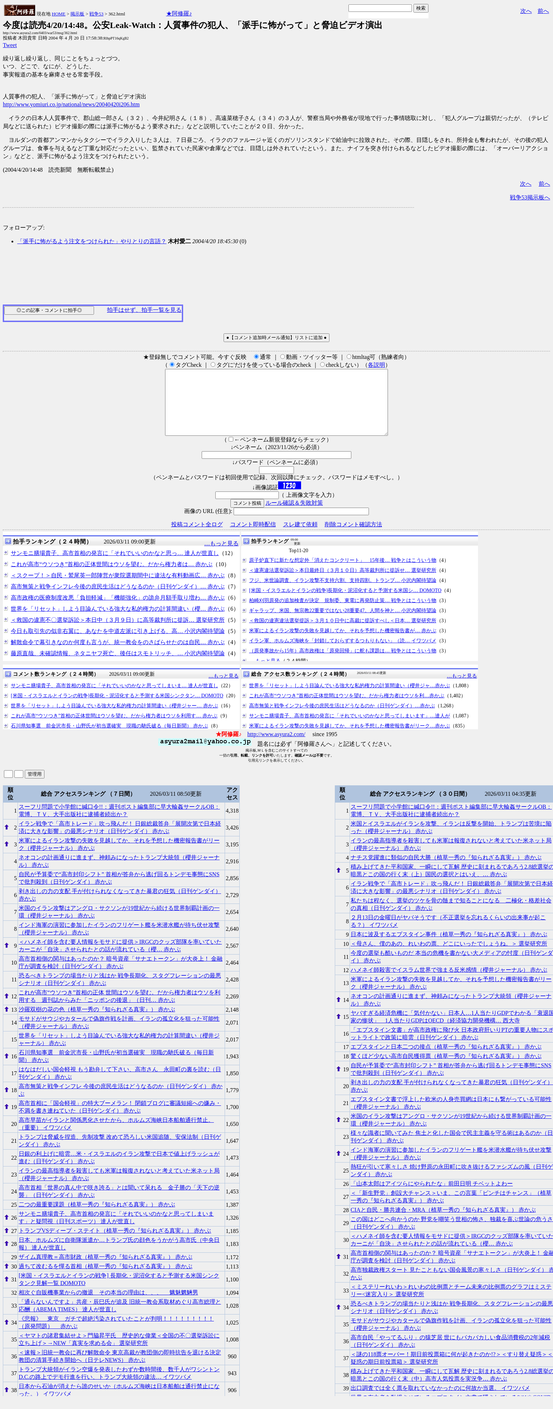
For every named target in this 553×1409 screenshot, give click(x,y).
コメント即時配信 (253, 537)
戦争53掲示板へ (530, 197)
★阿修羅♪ (179, 13)
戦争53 (96, 14)
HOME (58, 14)
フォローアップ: (23, 228)
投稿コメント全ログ (197, 537)
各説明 (376, 365)
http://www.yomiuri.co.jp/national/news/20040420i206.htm (71, 104)
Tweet (10, 45)
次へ (526, 11)
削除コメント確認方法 (353, 537)
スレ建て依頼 (300, 537)
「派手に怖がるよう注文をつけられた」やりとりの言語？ (92, 241)
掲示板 (77, 14)
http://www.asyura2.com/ (276, 747)
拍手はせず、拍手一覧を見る (144, 310)
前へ (543, 11)
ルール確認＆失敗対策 (294, 516)
